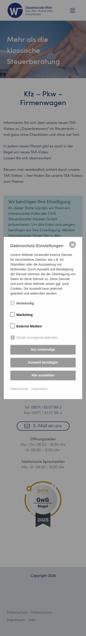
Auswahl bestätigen (43, 362)
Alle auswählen (43, 375)
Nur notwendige (43, 349)
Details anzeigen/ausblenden (37, 337)
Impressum (39, 389)
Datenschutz (19, 389)
